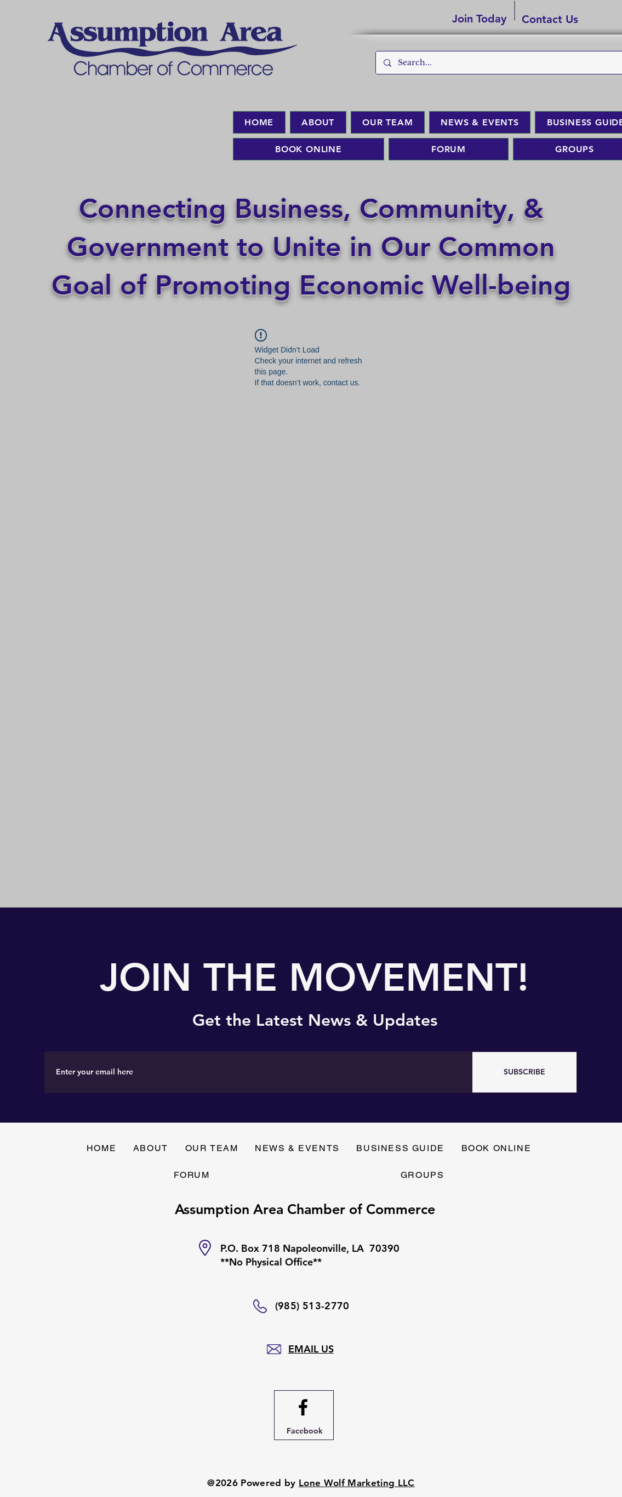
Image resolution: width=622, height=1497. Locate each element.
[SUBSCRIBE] (524, 1072)
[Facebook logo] (303, 1407)
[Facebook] (305, 1431)
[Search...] (505, 62)
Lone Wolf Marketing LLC (357, 1482)
